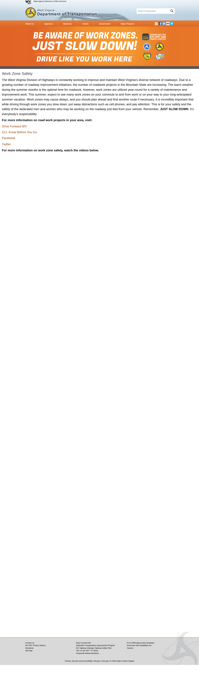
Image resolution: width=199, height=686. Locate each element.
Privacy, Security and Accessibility (78, 682)
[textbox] (156, 11)
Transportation (8, 89)
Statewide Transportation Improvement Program (95, 666)
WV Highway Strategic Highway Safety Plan (94, 669)
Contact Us (29, 664)
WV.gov (97, 682)
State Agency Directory (43, 1)
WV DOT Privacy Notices (35, 666)
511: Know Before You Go (19, 153)
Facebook (8, 159)
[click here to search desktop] (172, 10)
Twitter (6, 165)
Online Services (60, 1)
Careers (130, 669)
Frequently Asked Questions (87, 674)
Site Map (28, 672)
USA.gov (105, 682)
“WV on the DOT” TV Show (87, 672)
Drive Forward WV (14, 147)
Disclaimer (29, 669)
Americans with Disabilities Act (139, 666)
